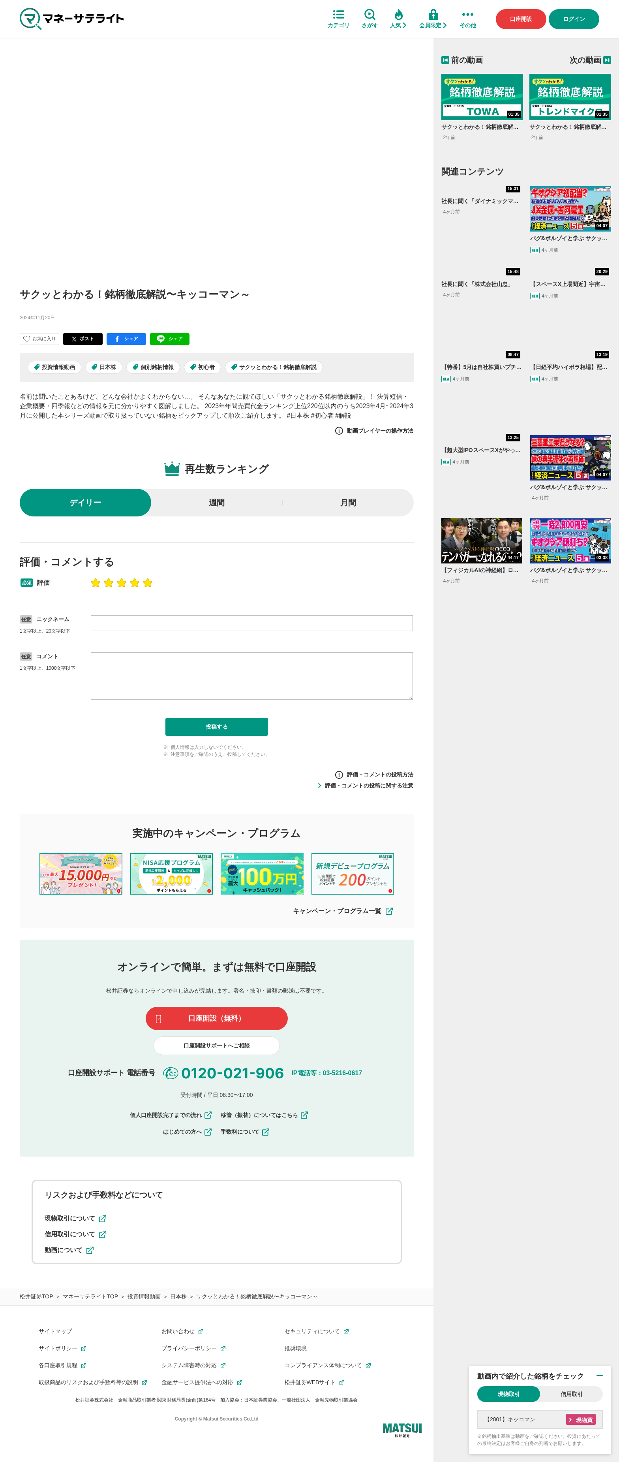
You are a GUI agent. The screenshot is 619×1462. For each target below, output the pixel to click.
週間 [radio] (217, 502)
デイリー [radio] (85, 502)
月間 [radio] (348, 502)
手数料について (245, 1132)
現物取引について (75, 1218)
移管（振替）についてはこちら (265, 1115)
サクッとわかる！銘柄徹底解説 (278, 367)
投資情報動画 (58, 367)
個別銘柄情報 (157, 367)
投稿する (217, 726)
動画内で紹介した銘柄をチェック (530, 1376)
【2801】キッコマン (509, 1419)
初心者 (206, 367)
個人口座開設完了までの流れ (171, 1115)
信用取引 (572, 1394)
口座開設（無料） (216, 1018)
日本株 (107, 367)
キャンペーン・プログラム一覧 (343, 911)
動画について (69, 1250)
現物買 (584, 1420)
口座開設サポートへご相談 (217, 1045)
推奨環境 (296, 1348)
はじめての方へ (188, 1132)
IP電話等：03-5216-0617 (326, 1072)
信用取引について (75, 1234)
